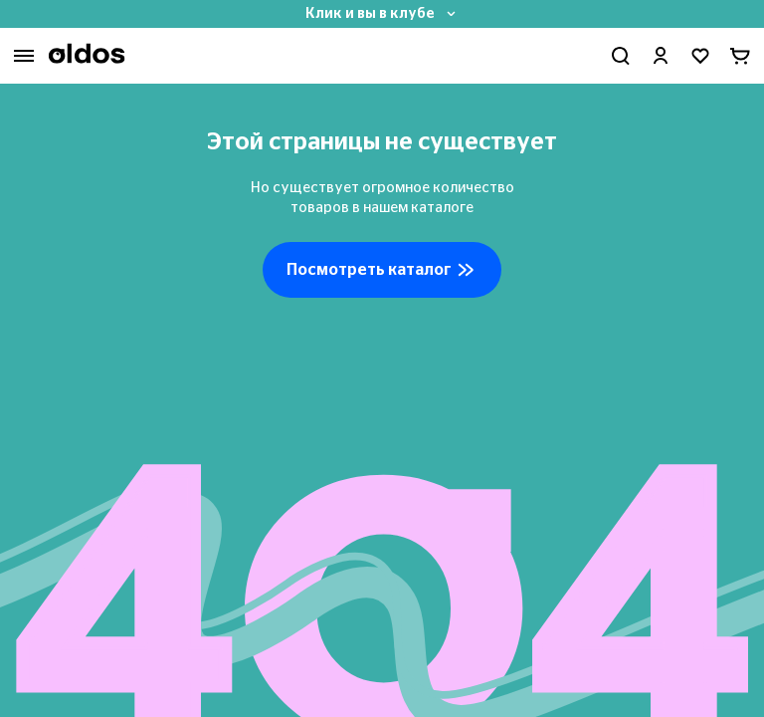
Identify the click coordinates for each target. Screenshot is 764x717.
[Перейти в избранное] (700, 56)
